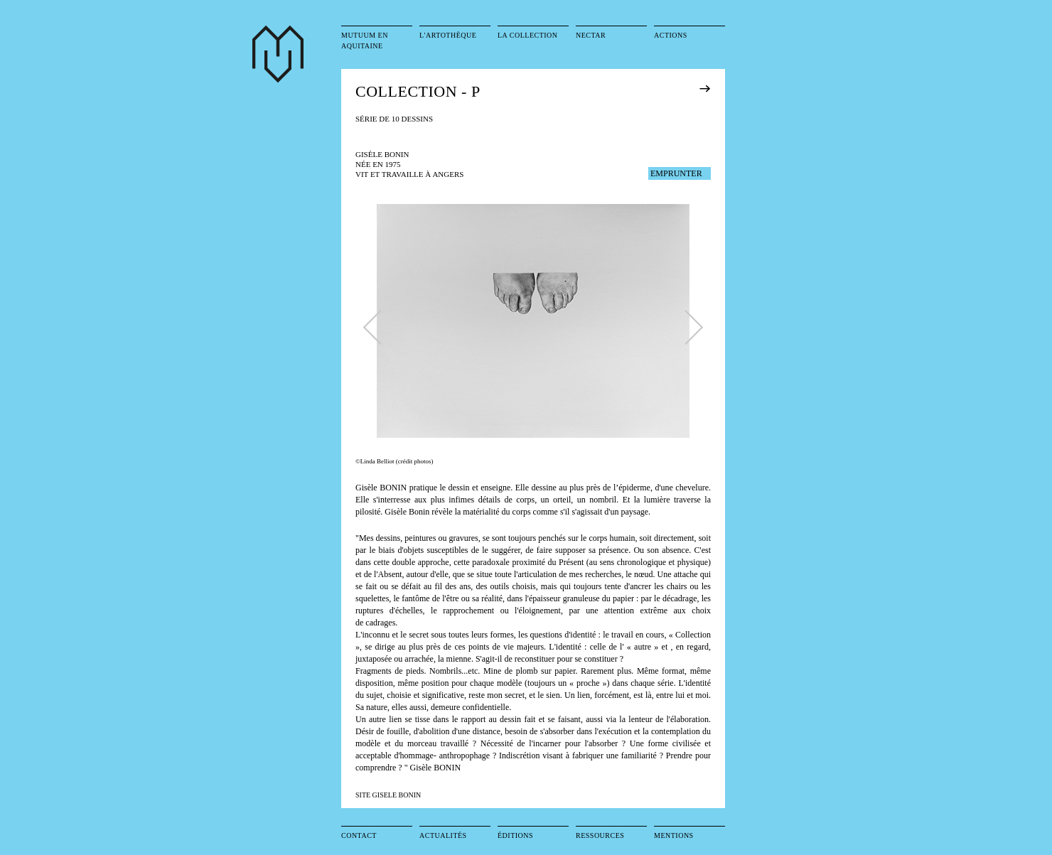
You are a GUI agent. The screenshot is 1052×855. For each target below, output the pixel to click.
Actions (670, 35)
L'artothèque (447, 35)
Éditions (515, 835)
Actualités (443, 835)
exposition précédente (725, 88)
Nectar (591, 35)
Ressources (600, 835)
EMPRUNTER (676, 173)
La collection (528, 35)
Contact (359, 835)
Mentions (674, 835)
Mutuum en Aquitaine (364, 40)
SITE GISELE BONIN (388, 795)
